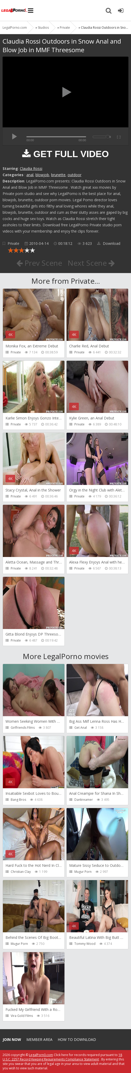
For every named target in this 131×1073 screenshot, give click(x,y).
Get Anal (80, 727)
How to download (77, 1039)
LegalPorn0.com (41, 1055)
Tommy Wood (85, 943)
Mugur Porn (83, 871)
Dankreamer (83, 799)
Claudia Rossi (31, 168)
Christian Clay (21, 871)
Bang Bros (18, 799)
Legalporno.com (14, 10)
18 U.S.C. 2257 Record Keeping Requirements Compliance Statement (62, 1057)
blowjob (42, 174)
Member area (39, 1039)
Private (13, 243)
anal (29, 174)
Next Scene (91, 263)
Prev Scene (39, 263)
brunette (58, 174)
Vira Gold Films (22, 1015)
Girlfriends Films (23, 727)
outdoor (74, 174)
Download (108, 243)
